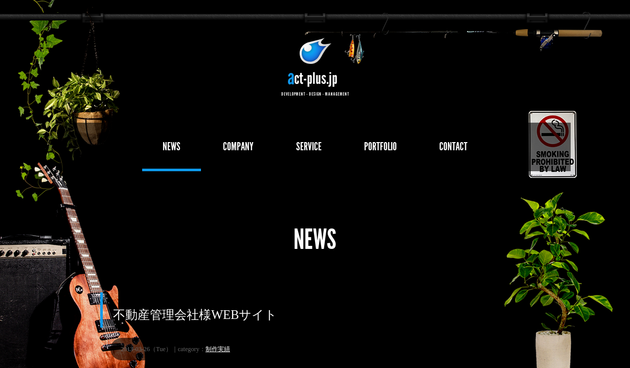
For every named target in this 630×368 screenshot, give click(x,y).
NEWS (172, 146)
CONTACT (453, 146)
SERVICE (309, 146)
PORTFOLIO (380, 146)
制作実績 (218, 349)
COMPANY (238, 146)
